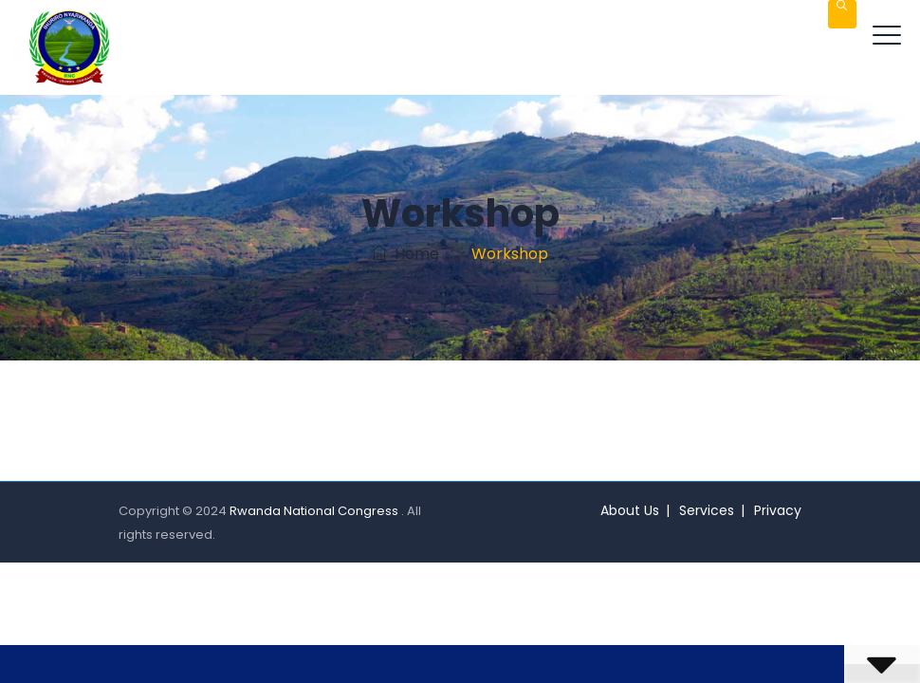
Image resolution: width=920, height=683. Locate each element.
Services (706, 510)
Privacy (777, 510)
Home (405, 254)
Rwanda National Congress (315, 511)
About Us (629, 510)
